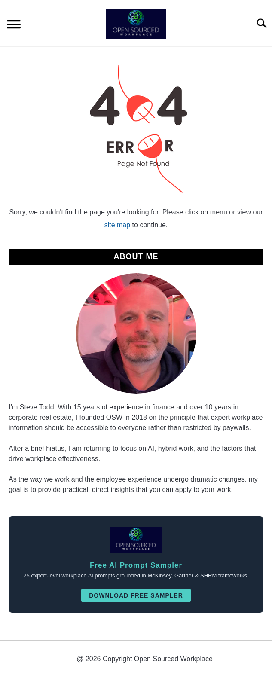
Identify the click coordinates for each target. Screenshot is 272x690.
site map (117, 225)
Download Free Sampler (136, 595)
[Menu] (14, 25)
